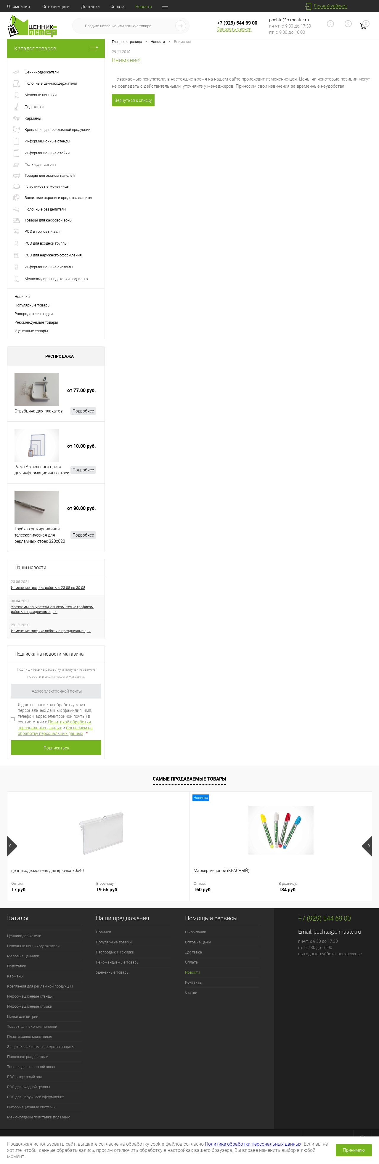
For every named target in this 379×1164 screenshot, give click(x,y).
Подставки (16, 966)
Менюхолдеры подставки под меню (38, 1117)
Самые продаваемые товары (189, 779)
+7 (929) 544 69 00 (237, 23)
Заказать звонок (234, 29)
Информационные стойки (29, 1006)
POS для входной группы (28, 1087)
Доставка (90, 6)
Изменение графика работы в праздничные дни (51, 631)
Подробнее (83, 411)
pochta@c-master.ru (289, 20)
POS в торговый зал (24, 1077)
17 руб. (19, 890)
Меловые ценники (23, 956)
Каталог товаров (56, 48)
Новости (143, 6)
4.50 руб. (203, 890)
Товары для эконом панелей (32, 1026)
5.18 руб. (245, 890)
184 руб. (153, 890)
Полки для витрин (22, 1016)
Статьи (191, 992)
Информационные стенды (30, 996)
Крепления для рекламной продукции (40, 986)
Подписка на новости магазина (49, 654)
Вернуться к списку (133, 100)
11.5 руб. (336, 890)
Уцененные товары (31, 331)
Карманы (15, 976)
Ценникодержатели (24, 936)
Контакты (193, 982)
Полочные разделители (27, 1056)
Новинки (22, 296)
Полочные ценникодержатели (33, 946)
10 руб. (293, 890)
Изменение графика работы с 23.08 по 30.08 (48, 588)
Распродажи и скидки (34, 314)
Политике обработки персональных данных (253, 1144)
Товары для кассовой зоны (31, 1067)
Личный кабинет (330, 6)
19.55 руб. (63, 890)
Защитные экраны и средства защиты (41, 1046)
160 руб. (111, 890)
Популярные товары (32, 305)
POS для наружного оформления (35, 1097)
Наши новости (30, 567)
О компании (18, 6)
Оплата (117, 6)
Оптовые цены (56, 6)
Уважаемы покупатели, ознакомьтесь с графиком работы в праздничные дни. (52, 609)
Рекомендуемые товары (36, 322)
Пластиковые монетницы (29, 1036)
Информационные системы (31, 1107)
